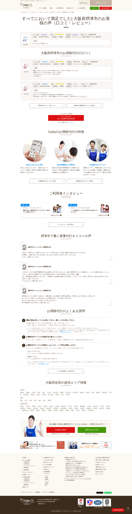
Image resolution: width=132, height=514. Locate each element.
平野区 (57, 394)
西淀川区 (68, 392)
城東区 (98, 392)
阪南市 (32, 410)
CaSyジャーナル (100, 462)
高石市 (95, 408)
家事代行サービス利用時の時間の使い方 (76, 469)
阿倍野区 (104, 392)
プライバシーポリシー (27, 492)
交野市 (57, 406)
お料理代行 (27, 464)
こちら (96, 433)
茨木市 (40, 406)
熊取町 (61, 410)
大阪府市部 (52, 12)
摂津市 (58, 12)
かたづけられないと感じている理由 (75, 474)
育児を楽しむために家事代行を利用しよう (77, 467)
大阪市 (22, 390)
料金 (51, 8)
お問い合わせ (84, 2)
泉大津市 (35, 408)
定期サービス (26, 474)
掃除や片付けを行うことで (73, 465)
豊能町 (44, 410)
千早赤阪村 (90, 410)
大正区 (49, 392)
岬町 (72, 410)
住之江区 (50, 394)
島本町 (38, 410)
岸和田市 (22, 408)
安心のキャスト (48, 462)
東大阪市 (95, 406)
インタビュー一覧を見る (65, 224)
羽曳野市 (88, 408)
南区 (39, 400)
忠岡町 (55, 410)
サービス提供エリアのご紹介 (35, 12)
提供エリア (70, 8)
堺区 (21, 400)
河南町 (83, 410)
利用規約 (37, 492)
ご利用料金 (26, 470)
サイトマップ (99, 474)
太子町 (78, 410)
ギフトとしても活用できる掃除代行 (75, 472)
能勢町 (50, 410)
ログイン (94, 8)
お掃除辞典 (47, 471)
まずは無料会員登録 (66, 118)
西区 (39, 392)
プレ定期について (43, 363)
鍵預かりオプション (66, 332)
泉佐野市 (48, 408)
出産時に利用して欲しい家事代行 (75, 476)
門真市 (76, 406)
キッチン (47, 473)
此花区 (34, 392)
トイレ (46, 475)
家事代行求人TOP (92, 430)
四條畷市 (82, 406)
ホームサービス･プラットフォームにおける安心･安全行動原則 (78, 479)
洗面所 (46, 479)
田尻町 (67, 410)
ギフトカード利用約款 (48, 492)
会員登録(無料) (105, 8)
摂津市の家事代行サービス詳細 (84, 105)
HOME (24, 457)
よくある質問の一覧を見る (65, 371)
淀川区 (38, 394)
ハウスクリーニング (29, 465)
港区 (43, 392)
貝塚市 (42, 408)
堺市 (21, 398)
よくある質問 (81, 8)
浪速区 (62, 392)
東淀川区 (75, 392)
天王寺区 (55, 392)
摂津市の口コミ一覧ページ (47, 105)
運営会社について (101, 467)
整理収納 (26, 467)
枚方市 (51, 406)
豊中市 (22, 406)
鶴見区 (44, 394)
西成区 (32, 394)
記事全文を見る (55, 215)
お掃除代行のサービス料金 (84, 181)
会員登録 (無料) (60, 430)
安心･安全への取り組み (102, 460)
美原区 (49, 400)
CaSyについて (100, 464)
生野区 (88, 392)
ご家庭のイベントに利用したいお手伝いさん (78, 470)
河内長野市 (63, 408)
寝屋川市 (63, 406)
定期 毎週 (75, 34)
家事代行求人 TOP (101, 2)
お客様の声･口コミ (49, 457)
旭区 (93, 392)
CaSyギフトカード (49, 467)
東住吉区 (26, 394)
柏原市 (82, 408)
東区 (30, 400)
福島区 (28, 392)
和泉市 (71, 408)
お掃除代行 (44, 34)
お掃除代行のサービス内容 (47, 181)
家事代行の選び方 (70, 457)
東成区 (82, 392)
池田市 (29, 408)
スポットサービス (28, 472)
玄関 (46, 485)
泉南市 (108, 408)
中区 (26, 400)
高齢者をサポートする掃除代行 (74, 463)
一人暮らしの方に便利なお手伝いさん (76, 461)
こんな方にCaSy (48, 460)
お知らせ (46, 469)
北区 (62, 394)
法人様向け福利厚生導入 (103, 457)
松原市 (108, 406)
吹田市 (28, 406)
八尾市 (102, 406)
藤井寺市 (101, 408)
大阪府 (46, 12)
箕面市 (76, 408)
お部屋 (46, 483)
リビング (47, 481)
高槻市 (34, 406)
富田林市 (55, 408)
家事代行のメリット (71, 459)
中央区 (67, 394)
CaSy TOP (23, 12)
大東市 (89, 406)
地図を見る (41, 503)
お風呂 (46, 477)
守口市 (70, 406)
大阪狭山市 (25, 410)
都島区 (22, 392)
